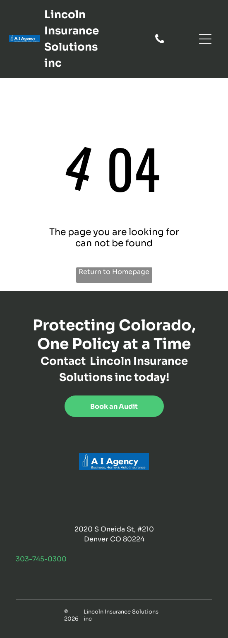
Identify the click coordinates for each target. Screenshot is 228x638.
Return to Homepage (114, 271)
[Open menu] (205, 39)
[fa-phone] (160, 42)
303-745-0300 (41, 559)
